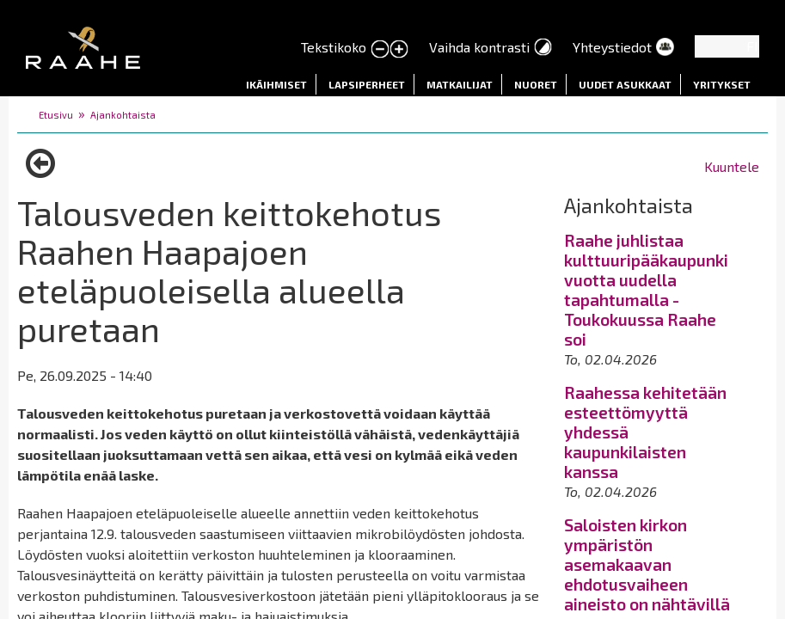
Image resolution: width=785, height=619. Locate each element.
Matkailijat (459, 84)
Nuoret (535, 84)
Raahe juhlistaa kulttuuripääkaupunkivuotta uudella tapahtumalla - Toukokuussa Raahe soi (646, 289)
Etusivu (56, 114)
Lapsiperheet (366, 84)
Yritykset (722, 84)
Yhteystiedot (612, 47)
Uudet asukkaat (625, 84)
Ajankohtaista (123, 114)
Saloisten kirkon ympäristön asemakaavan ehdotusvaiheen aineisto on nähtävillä (647, 564)
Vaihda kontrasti (479, 47)
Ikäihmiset (276, 84)
